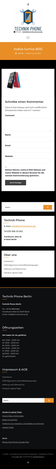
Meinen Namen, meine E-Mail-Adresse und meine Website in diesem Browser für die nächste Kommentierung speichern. (25, 173)
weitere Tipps (8, 427)
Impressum (9, 261)
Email (7, 145)
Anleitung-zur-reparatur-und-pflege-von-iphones (23, 424)
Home (21, 53)
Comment (10, 115)
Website (9, 156)
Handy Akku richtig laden (13, 416)
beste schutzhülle (9, 420)
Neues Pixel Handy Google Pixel (15, 442)
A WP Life (18, 457)
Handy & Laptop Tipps (13, 273)
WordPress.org (38, 457)
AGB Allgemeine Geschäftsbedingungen (21, 265)
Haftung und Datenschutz (15, 269)
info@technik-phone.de (32, 32)
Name (8, 135)
